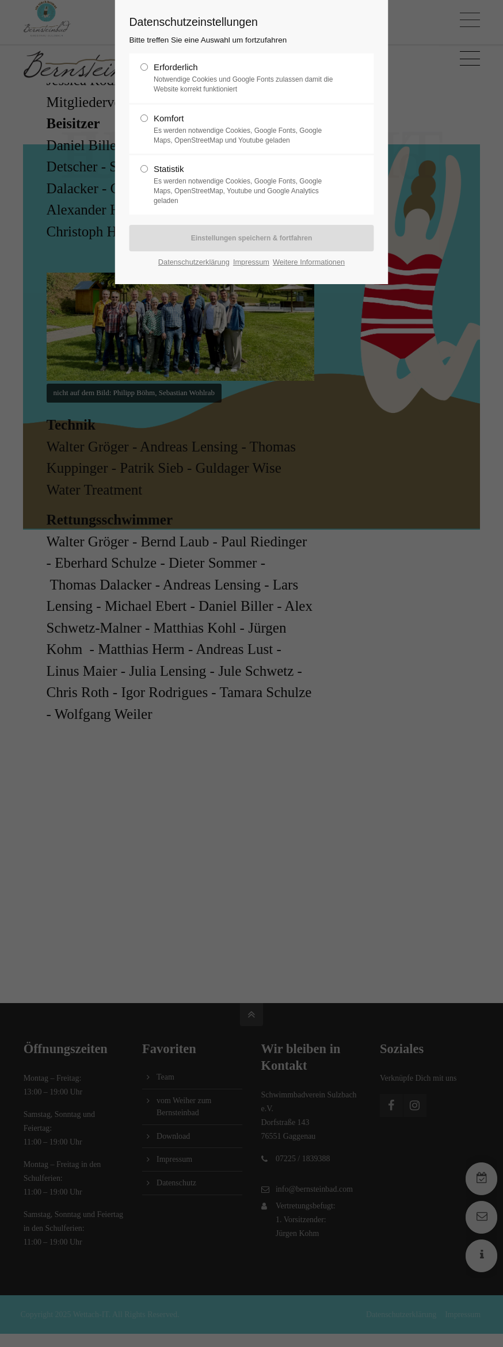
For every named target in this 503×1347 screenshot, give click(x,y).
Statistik (247, 184)
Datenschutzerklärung (194, 262)
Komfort (247, 129)
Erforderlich (247, 78)
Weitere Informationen (309, 262)
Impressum (251, 262)
